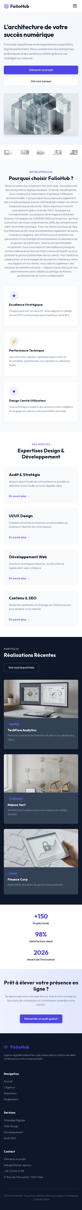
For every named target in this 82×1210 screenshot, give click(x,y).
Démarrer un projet (41, 70)
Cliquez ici (49, 267)
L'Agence (9, 1087)
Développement (13, 1132)
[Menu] (75, 6)
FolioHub (16, 6)
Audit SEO (10, 1138)
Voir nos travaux (41, 81)
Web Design (11, 1126)
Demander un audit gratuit (41, 1018)
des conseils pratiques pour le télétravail (27, 202)
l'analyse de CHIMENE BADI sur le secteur (42, 218)
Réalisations (11, 1099)
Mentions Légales (55, 1195)
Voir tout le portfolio (21, 667)
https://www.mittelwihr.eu (56, 251)
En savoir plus (17, 496)
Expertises (10, 1093)
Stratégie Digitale (14, 1120)
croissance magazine (21, 234)
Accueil (8, 1081)
